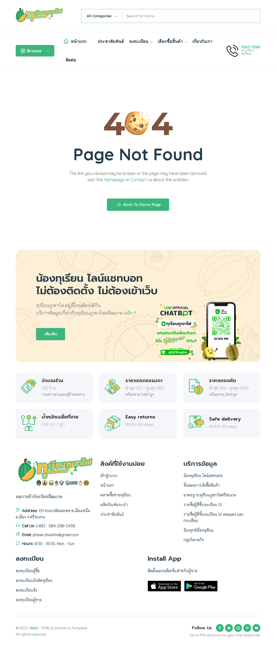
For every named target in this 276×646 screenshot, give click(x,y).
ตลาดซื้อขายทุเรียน (115, 495)
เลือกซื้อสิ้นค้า (172, 41)
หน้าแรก (79, 41)
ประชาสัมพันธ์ (110, 41)
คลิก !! (130, 313)
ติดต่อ (71, 60)
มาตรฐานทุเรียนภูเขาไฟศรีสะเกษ (209, 495)
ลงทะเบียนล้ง (26, 590)
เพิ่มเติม (50, 334)
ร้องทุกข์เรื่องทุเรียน (198, 530)
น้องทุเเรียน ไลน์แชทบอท (203, 475)
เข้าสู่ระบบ (108, 475)
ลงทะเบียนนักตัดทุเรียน (34, 580)
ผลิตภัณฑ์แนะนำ (114, 504)
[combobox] (102, 15)
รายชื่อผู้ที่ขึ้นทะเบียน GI (202, 504)
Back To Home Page (139, 204)
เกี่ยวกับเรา (202, 41)
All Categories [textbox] (99, 16)
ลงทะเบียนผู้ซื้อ (28, 571)
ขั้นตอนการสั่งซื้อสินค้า (201, 485)
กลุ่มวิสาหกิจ (193, 540)
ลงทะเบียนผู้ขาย (29, 600)
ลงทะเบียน (140, 41)
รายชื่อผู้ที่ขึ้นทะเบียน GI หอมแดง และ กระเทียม (213, 517)
